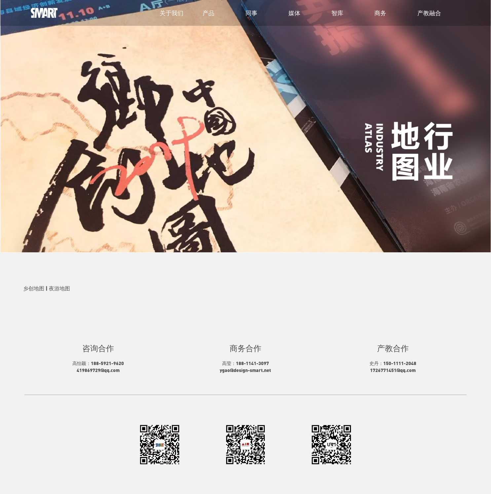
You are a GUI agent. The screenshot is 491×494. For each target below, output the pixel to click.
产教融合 (429, 13)
